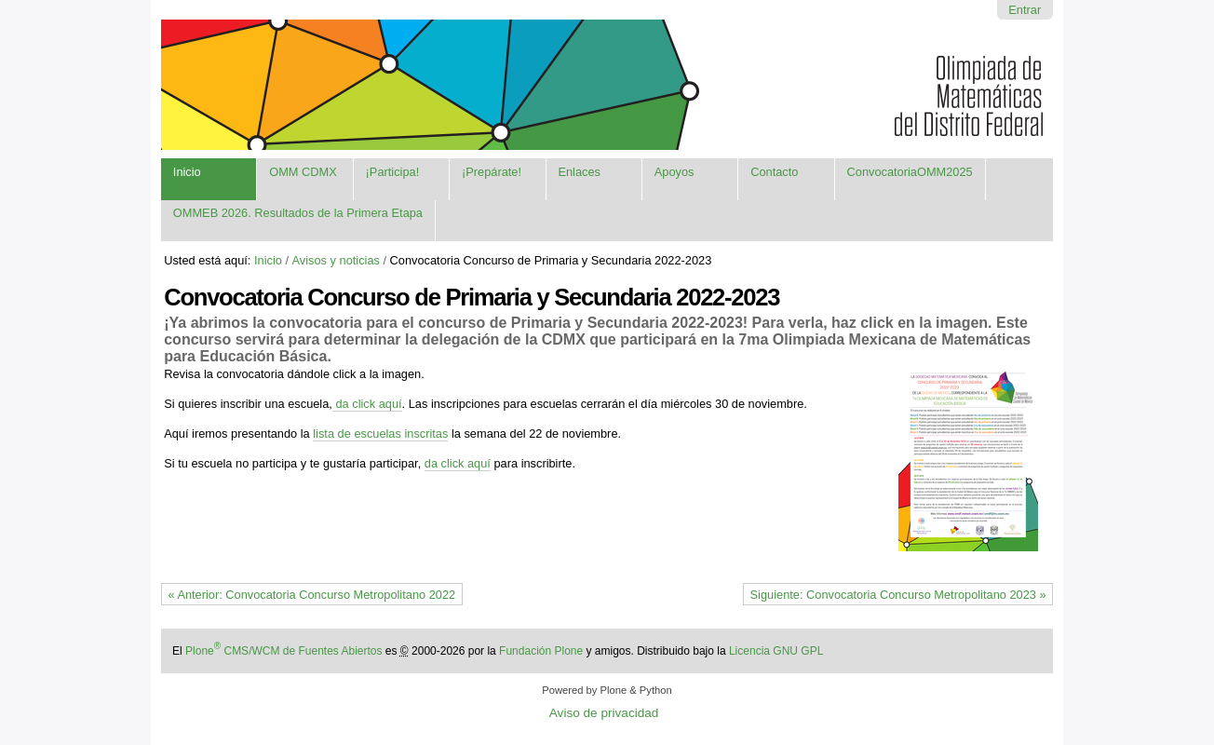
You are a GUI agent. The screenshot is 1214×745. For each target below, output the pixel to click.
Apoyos (674, 172)
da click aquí (368, 404)
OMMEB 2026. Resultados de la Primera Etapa (298, 213)
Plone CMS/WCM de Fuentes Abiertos (283, 650)
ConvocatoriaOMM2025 (910, 172)
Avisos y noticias (336, 260)
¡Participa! (393, 172)
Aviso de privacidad (604, 713)
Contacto (774, 172)
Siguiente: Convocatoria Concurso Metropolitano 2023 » (898, 595)
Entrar (1024, 10)
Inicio (187, 172)
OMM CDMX (303, 172)
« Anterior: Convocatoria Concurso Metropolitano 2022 (311, 595)
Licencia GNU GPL (776, 650)
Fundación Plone (541, 650)
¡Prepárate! (491, 172)
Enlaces (579, 172)
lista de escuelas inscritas (380, 433)
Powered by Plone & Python (606, 690)
